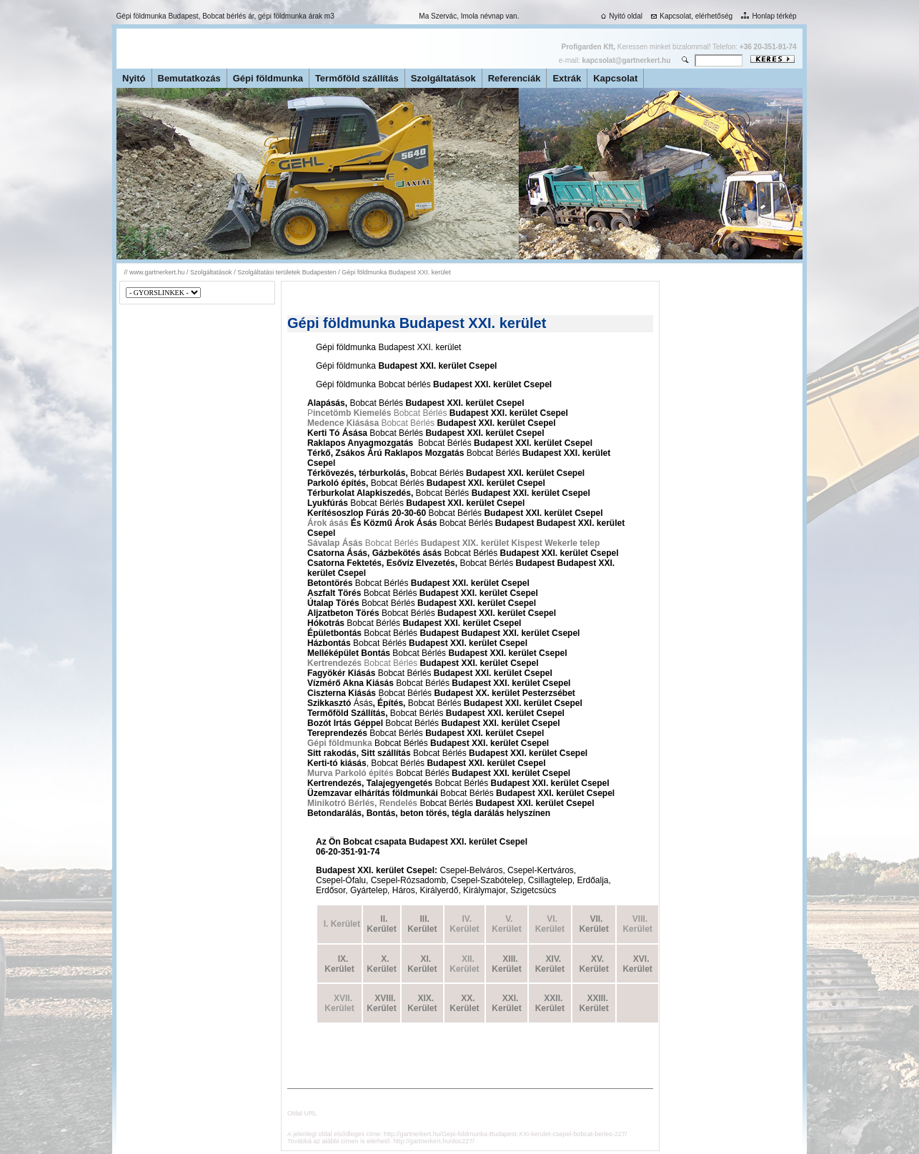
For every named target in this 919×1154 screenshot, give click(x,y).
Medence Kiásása (343, 423)
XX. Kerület (464, 1003)
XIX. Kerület (422, 1003)
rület (512, 969)
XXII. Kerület (550, 1003)
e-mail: (614, 60)
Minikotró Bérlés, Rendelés (362, 803)
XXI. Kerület (506, 1003)
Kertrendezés (334, 663)
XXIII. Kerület (593, 1003)
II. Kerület (381, 924)
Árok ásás (329, 523)
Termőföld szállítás (357, 78)
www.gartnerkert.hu (157, 272)
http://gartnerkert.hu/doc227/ (434, 1141)
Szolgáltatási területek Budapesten (287, 272)
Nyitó (134, 78)
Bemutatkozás (189, 78)
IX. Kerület (339, 964)
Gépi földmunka (268, 78)
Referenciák (514, 78)
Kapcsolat (615, 78)
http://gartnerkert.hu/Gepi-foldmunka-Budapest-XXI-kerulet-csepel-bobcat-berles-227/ (505, 1134)
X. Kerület (381, 964)
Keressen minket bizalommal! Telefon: (679, 47)
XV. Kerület (593, 964)
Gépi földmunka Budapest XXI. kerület (396, 272)
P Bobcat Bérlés (377, 413)
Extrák (566, 78)
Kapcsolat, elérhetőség (690, 16)
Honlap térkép (767, 16)
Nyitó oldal (620, 16)
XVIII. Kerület (381, 1003)
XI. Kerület (422, 964)
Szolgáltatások (443, 78)
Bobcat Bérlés (406, 423)
